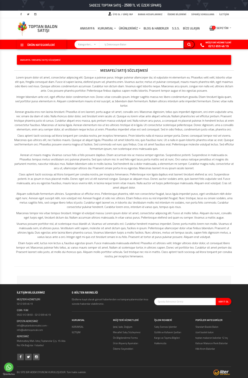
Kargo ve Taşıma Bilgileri (167, 338)
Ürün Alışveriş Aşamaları (125, 343)
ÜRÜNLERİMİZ (128, 28)
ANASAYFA (87, 28)
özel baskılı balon (204, 332)
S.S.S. (176, 28)
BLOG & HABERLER (156, 28)
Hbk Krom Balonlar (205, 349)
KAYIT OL (224, 301)
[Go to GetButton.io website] (9, 374)
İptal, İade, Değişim (122, 327)
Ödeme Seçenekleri (123, 349)
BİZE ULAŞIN (191, 28)
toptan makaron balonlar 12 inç (211, 338)
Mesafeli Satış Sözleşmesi (126, 332)
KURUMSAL (105, 28)
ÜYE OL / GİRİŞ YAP (120, 14)
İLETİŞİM (224, 14)
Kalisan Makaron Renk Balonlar (211, 343)
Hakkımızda (160, 343)
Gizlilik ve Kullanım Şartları (167, 332)
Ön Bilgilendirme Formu (125, 338)
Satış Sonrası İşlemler (165, 327)
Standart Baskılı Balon (206, 327)
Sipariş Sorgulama (202, 14)
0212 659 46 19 (218, 46)
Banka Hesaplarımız (150, 14)
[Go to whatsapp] (8, 367)
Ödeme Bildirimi (176, 14)
